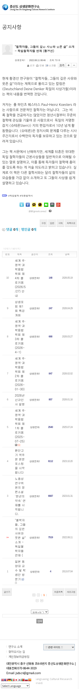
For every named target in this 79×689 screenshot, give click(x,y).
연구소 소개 (15, 646)
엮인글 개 (28, 229)
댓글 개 (12, 229)
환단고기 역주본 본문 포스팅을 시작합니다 (20, 461)
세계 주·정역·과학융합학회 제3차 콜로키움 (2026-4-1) (20, 336)
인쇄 (40, 65)
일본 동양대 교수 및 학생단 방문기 (20, 570)
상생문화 (34, 427)
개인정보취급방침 (18, 656)
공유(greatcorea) (37, 210)
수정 (44, 223)
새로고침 (71, 591)
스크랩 (51, 65)
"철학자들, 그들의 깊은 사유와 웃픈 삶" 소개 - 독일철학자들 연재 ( (20, 537)
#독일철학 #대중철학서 (20, 195)
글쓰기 (7, 591)
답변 (52, 223)
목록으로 (71, 223)
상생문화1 (34, 278)
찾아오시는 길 (16, 651)
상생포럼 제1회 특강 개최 (20, 308)
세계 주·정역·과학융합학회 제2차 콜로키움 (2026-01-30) (20, 373)
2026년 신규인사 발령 (20, 399)
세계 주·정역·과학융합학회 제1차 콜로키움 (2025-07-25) (20, 425)
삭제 (60, 223)
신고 (31, 65)
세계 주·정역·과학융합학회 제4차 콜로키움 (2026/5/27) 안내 (20, 278)
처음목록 (58, 591)
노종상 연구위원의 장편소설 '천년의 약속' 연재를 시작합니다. (20, 496)
